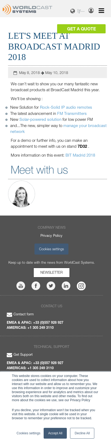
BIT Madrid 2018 (80, 155)
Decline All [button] (82, 433)
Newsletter (51, 272)
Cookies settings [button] (28, 433)
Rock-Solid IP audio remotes (66, 107)
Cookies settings (51, 249)
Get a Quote (81, 28)
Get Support (20, 354)
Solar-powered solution (40, 119)
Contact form (20, 314)
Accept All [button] (55, 433)
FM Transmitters (72, 113)
